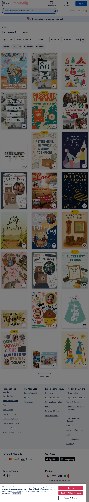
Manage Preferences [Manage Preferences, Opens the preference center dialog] (71, 498)
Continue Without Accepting (71, 493)
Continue (71, 488)
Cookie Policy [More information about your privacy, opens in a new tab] (16, 493)
